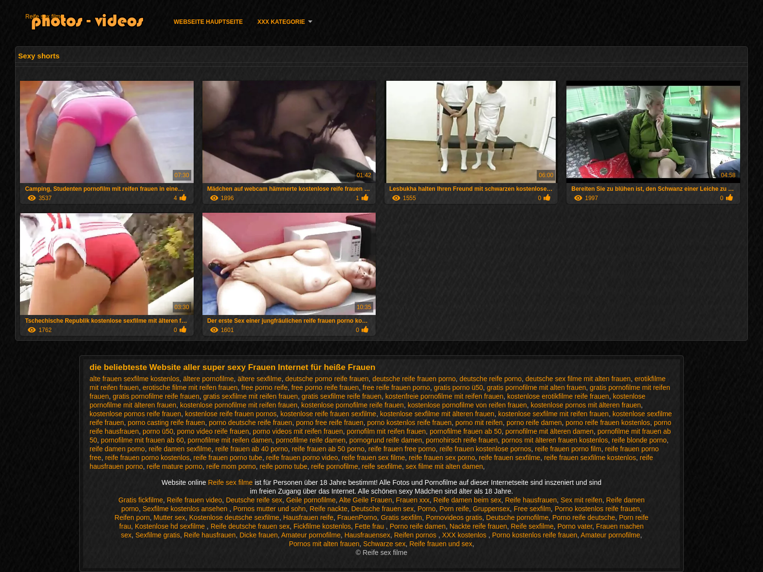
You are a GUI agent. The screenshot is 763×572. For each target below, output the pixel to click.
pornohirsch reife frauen (462, 440)
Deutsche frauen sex (382, 509)
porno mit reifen (479, 422)
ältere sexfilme (259, 379)
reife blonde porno (639, 440)
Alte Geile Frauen (365, 500)
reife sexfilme (382, 466)
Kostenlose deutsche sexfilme (234, 517)
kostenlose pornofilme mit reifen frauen (238, 405)
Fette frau (370, 526)
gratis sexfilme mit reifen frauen (250, 396)
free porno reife (264, 387)
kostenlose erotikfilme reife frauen (558, 396)
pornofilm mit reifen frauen (386, 431)
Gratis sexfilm (401, 517)
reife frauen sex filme (373, 457)
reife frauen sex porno (442, 457)
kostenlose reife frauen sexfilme (328, 414)
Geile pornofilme (311, 500)
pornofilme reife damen (310, 440)
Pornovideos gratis (454, 517)
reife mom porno (231, 466)
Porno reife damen (418, 526)
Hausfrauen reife (308, 517)
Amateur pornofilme (311, 535)
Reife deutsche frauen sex (250, 526)
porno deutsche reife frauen (250, 422)
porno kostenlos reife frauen (409, 422)
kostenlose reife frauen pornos (230, 414)
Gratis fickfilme (140, 500)
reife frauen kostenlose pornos (485, 449)
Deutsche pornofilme (517, 517)
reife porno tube (283, 466)
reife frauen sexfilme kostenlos (590, 457)
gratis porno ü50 (458, 387)
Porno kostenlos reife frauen (597, 509)
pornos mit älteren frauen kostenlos (555, 440)
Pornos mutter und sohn (269, 509)
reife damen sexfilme (179, 449)
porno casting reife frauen (166, 422)
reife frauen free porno (402, 449)
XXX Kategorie (281, 21)
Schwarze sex (384, 544)
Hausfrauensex (367, 535)
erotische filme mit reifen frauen (190, 387)
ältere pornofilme (208, 379)
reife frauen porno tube (227, 457)
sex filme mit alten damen (444, 466)
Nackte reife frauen (478, 526)
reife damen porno (117, 449)
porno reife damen (534, 422)
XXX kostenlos (465, 535)
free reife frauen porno (396, 387)
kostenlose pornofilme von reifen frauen (467, 405)
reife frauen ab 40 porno (251, 449)
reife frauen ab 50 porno (328, 449)
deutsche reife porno (490, 379)
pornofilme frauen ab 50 (466, 431)
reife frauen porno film (568, 449)
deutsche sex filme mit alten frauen (578, 379)
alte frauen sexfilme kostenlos (134, 379)
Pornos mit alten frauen (324, 544)
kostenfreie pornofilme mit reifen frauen (444, 396)
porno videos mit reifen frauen (298, 431)
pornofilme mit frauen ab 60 (142, 440)
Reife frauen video (194, 500)
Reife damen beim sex (467, 500)
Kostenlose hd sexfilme (171, 526)
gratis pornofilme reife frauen (155, 396)
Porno (427, 509)
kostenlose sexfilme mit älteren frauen (437, 414)
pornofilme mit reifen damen (230, 440)
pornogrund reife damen (385, 440)
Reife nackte (328, 509)
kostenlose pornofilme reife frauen (352, 405)
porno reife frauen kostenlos (607, 422)
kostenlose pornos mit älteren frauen (586, 405)
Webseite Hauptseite (208, 21)
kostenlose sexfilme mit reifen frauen (553, 414)
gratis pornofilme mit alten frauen (536, 387)
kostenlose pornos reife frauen (135, 414)
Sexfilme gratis (157, 535)
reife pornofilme (334, 466)
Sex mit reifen (581, 500)
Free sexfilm (532, 509)
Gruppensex (491, 509)
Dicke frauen (258, 535)
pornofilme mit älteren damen (550, 431)
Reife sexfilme (532, 526)
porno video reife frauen (213, 431)
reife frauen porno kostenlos (147, 457)
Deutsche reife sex (254, 500)
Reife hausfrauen (531, 500)
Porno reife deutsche (583, 517)
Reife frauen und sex (440, 544)
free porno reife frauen (325, 387)
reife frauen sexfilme (509, 457)
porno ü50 (158, 431)
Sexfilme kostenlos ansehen (186, 509)
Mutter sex (169, 517)
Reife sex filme (44, 16)
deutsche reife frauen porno (413, 379)
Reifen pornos (416, 535)
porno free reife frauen (329, 422)
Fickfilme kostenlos (322, 526)
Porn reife (454, 509)
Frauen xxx (413, 500)
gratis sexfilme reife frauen (342, 396)
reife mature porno (174, 466)
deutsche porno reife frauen (326, 379)
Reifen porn (131, 517)
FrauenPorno (357, 517)
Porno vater (574, 526)
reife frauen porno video (302, 457)
